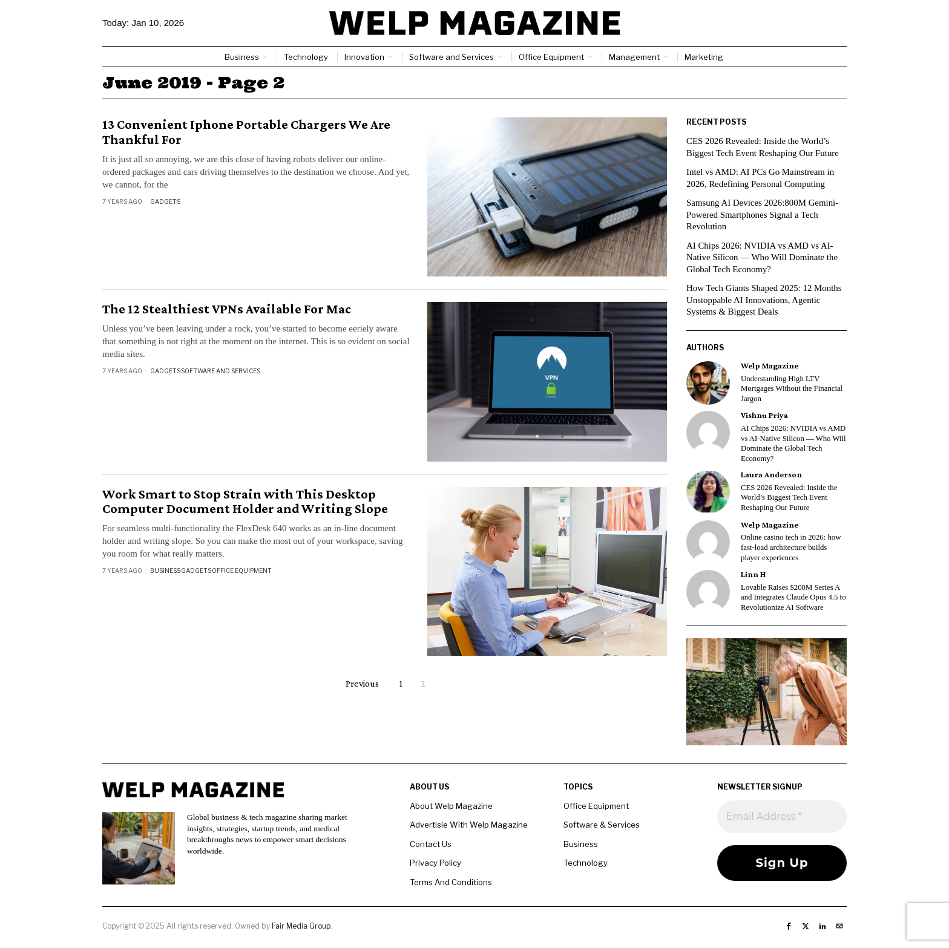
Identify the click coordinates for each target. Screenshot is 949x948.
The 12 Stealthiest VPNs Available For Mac (226, 309)
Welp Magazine (769, 365)
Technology (585, 863)
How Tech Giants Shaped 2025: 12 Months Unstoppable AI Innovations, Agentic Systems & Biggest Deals (764, 299)
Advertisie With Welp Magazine (469, 824)
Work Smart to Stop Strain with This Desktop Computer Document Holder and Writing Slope (245, 501)
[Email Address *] (782, 816)
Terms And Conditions (451, 882)
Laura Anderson (771, 474)
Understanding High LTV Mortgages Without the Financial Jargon (791, 388)
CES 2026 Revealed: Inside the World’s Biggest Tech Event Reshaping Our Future (789, 497)
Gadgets (165, 201)
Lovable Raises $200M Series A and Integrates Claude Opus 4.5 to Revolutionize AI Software (793, 597)
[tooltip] (708, 383)
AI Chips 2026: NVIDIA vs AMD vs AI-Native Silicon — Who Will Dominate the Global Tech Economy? (762, 257)
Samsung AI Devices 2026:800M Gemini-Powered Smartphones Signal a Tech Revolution (762, 214)
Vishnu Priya (764, 415)
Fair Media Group (301, 925)
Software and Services (220, 370)
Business (165, 570)
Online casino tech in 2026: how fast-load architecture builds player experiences (791, 547)
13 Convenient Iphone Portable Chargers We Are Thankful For (246, 131)
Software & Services (601, 824)
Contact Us (431, 844)
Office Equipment (242, 570)
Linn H (753, 574)
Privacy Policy (435, 863)
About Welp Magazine (451, 806)
